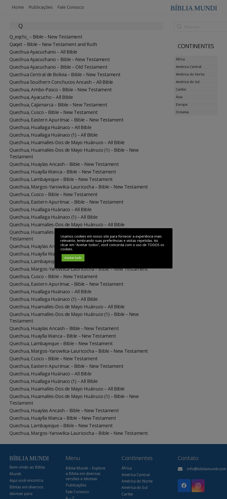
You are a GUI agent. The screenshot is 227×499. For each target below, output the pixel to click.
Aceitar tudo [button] (73, 258)
